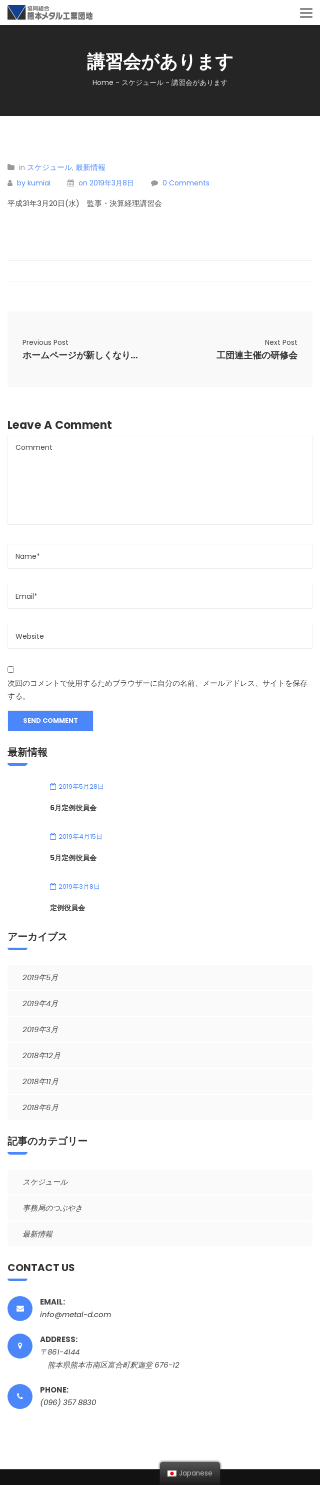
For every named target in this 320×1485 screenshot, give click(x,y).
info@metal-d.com (75, 1314)
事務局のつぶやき (52, 1208)
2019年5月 (40, 977)
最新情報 (91, 167)
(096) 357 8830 (68, 1402)
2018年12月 (41, 1055)
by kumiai (33, 183)
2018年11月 (40, 1081)
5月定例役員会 (73, 858)
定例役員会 (67, 908)
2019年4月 (40, 1003)
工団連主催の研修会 (257, 355)
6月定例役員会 (73, 808)
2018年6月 (40, 1107)
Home (103, 82)
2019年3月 (40, 1029)
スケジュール (143, 82)
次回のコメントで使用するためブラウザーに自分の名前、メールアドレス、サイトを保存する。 (158, 689)
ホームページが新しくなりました (83, 355)
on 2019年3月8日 (106, 183)
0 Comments (186, 183)
